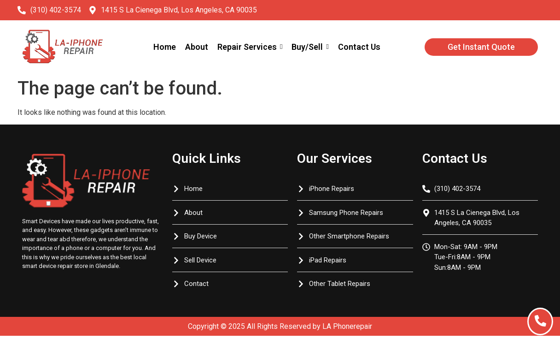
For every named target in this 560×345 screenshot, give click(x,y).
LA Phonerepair (347, 326)
